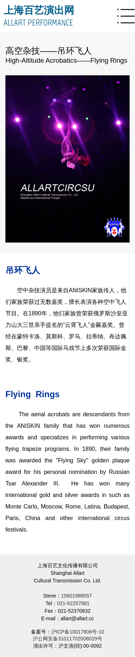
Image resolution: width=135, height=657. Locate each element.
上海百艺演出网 (39, 10)
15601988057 (76, 596)
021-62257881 (73, 603)
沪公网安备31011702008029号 (67, 639)
